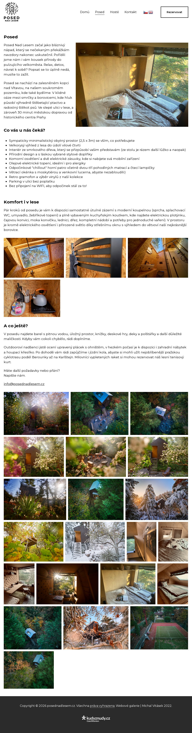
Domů (84, 12)
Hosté (114, 12)
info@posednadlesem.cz (24, 384)
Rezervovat (174, 12)
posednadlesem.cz (61, 706)
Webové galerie (128, 706)
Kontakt (130, 12)
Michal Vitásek (152, 706)
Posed (99, 12)
